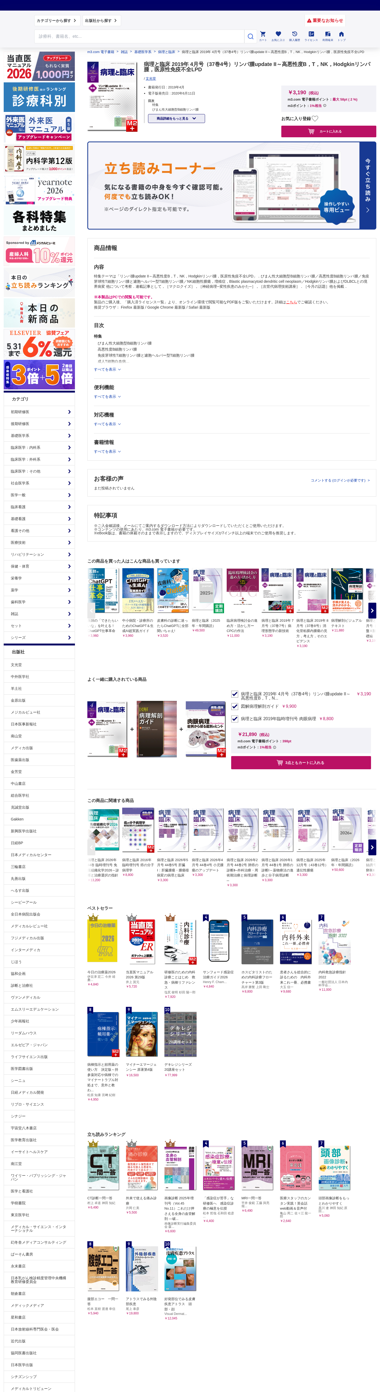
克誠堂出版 (20, 807)
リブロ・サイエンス (27, 1104)
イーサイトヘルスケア (29, 1152)
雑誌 (14, 614)
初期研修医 (20, 412)
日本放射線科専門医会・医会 (35, 1329)
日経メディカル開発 (27, 1092)
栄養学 (16, 578)
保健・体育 (20, 566)
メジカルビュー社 (25, 712)
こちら (291, 302)
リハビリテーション (27, 554)
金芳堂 (16, 772)
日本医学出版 (22, 1365)
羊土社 (16, 688)
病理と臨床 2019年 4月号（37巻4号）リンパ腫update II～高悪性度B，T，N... (295, 696)
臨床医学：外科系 (25, 459)
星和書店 (18, 1317)
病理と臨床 (166, 52)
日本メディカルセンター (31, 855)
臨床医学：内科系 (25, 447)
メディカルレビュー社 (29, 926)
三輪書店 (18, 867)
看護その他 (20, 531)
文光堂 (16, 665)
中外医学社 (20, 676)
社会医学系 (20, 483)
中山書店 (18, 783)
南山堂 (16, 736)
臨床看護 (18, 507)
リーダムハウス (24, 1033)
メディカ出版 (22, 748)
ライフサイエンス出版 (29, 1057)
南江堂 (16, 1164)
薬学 (14, 590)
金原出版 (18, 700)
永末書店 (18, 1266)
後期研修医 (20, 424)
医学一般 (18, 495)
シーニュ (18, 1080)
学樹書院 (18, 1203)
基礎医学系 (20, 435)
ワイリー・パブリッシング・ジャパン (38, 1177)
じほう (16, 962)
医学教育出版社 (24, 1140)
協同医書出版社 (24, 1353)
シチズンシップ (24, 1377)
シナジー (18, 1116)
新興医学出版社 (24, 831)
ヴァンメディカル (25, 997)
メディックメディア (27, 1305)
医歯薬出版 (20, 760)
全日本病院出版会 (25, 914)
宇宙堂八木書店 (24, 1128)
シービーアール (24, 902)
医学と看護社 (22, 1191)
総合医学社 (20, 795)
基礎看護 (18, 519)
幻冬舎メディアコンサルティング (38, 1242)
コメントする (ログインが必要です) (339, 480)
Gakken (17, 819)
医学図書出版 (22, 1069)
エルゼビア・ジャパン (29, 1045)
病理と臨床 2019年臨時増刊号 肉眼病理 (278, 719)
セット (16, 626)
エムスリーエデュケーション (35, 1009)
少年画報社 (20, 1021)
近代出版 (18, 1341)
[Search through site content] (139, 36)
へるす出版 (20, 890)
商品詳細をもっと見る (173, 118)
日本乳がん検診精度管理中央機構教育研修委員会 (38, 1280)
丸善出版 (18, 878)
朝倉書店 (18, 1293)
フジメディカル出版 (27, 938)
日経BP (17, 843)
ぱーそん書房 (22, 1254)
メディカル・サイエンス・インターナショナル (38, 1229)
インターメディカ (25, 950)
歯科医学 (18, 602)
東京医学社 (20, 1215)
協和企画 (18, 973)
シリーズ (18, 637)
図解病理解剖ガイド (260, 706)
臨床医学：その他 (25, 471)
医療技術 (18, 542)
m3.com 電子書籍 (100, 52)
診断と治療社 (22, 985)
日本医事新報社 (24, 724)
